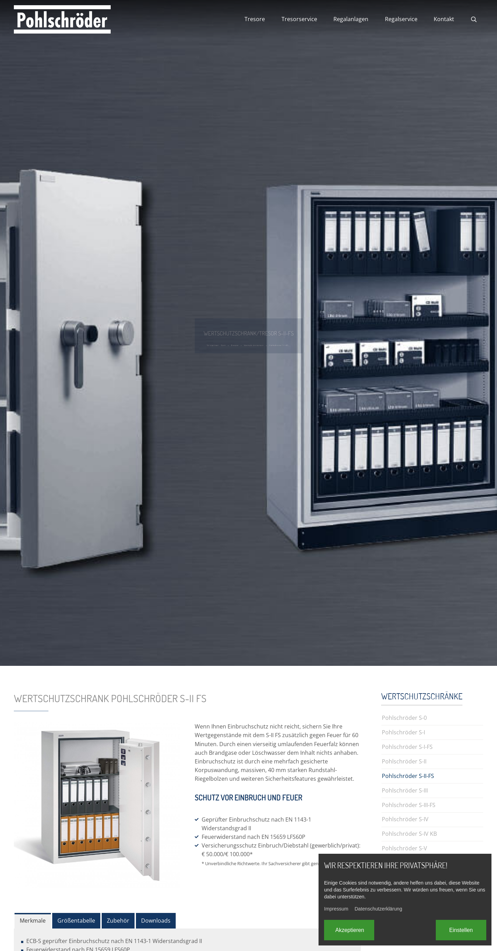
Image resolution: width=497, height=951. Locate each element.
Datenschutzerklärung (378, 909)
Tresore (255, 19)
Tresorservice (299, 19)
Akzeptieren (349, 930)
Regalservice (401, 19)
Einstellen (461, 930)
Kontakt (444, 19)
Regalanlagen (350, 19)
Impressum (336, 909)
